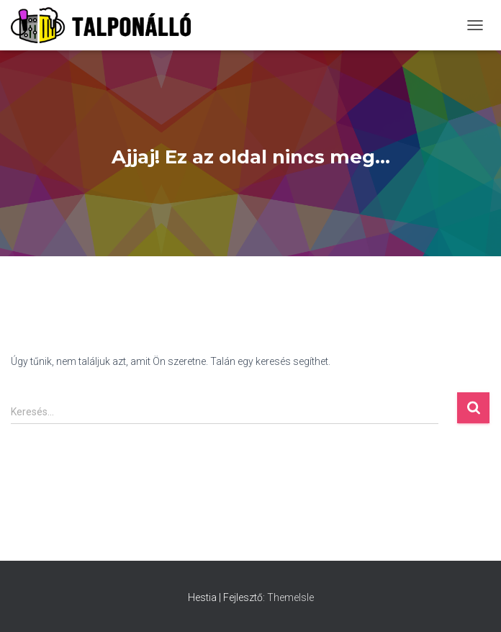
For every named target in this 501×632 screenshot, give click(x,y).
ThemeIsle (290, 597)
